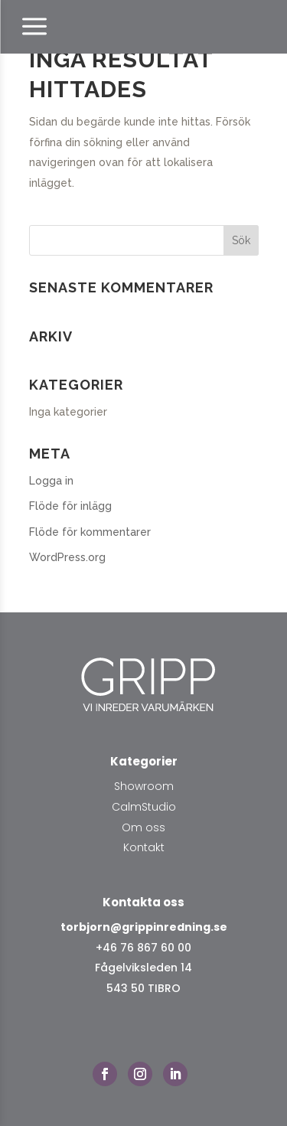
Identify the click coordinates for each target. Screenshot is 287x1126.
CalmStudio (144, 806)
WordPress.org (67, 557)
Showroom (144, 786)
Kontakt (144, 847)
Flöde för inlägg (70, 506)
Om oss (143, 827)
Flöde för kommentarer (90, 532)
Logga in (51, 481)
